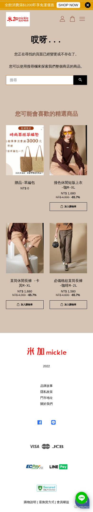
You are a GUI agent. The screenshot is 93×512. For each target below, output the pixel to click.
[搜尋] (39, 80)
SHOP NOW (68, 5)
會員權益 (63, 502)
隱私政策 (46, 392)
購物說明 (30, 502)
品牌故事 (46, 386)
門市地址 (46, 398)
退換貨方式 (46, 502)
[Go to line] (82, 498)
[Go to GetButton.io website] (81, 507)
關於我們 (46, 404)
